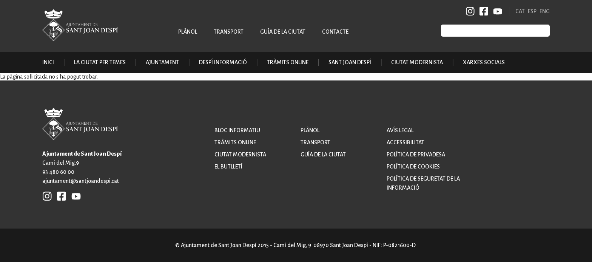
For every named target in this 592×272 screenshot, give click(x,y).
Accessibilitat (405, 142)
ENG (545, 11)
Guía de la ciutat (282, 32)
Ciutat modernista (240, 154)
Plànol (187, 32)
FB (482, 11)
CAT (520, 11)
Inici (48, 62)
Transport (229, 32)
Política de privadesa (416, 154)
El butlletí (228, 167)
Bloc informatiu (237, 130)
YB (496, 11)
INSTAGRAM (470, 11)
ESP (532, 11)
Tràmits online (287, 62)
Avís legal (400, 130)
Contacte (335, 32)
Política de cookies (413, 167)
